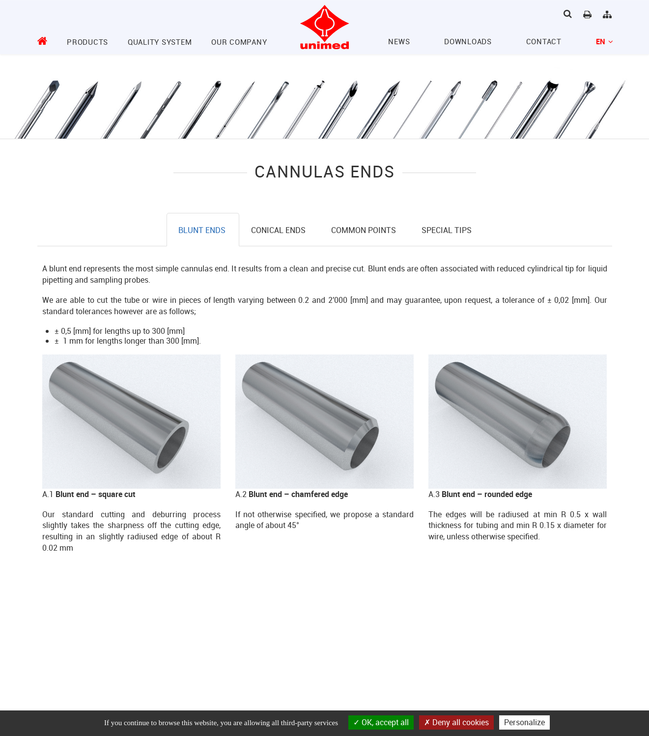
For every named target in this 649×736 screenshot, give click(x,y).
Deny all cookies (456, 722)
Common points (364, 230)
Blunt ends (202, 230)
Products (87, 42)
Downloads (468, 41)
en (604, 41)
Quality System (160, 42)
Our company (239, 42)
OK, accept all (381, 722)
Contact (544, 41)
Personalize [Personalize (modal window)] (524, 722)
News (399, 41)
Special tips (447, 230)
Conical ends (279, 230)
